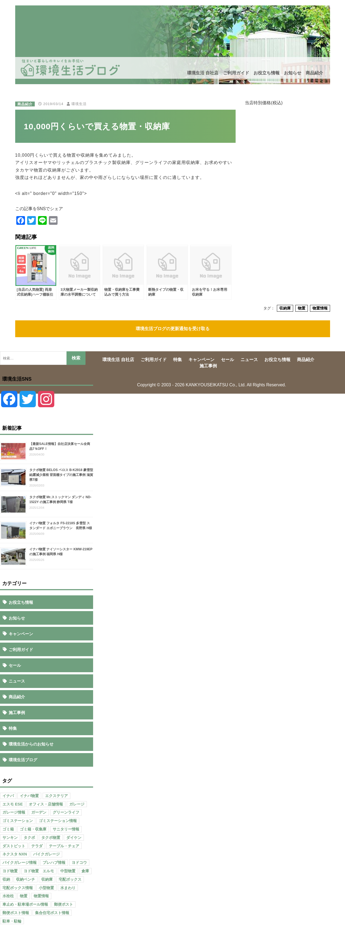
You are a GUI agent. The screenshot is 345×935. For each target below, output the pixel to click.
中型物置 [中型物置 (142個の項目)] (67, 871)
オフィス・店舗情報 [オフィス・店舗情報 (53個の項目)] (46, 804)
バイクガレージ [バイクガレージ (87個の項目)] (46, 854)
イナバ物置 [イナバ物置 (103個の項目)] (29, 796)
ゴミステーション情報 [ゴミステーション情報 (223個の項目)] (58, 821)
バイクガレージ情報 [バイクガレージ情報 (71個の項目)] (19, 862)
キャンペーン (21, 633)
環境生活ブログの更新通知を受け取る (173, 328)
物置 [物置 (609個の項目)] (23, 896)
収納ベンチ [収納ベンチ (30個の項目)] (25, 879)
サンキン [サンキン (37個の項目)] (10, 837)
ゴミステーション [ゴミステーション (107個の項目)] (17, 821)
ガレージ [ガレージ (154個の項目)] (76, 804)
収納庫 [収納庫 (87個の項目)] (47, 879)
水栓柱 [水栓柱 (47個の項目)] (8, 896)
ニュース (17, 681)
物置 (301, 308)
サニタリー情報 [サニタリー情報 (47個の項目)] (66, 829)
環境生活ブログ (23, 759)
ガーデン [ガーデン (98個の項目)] (38, 812)
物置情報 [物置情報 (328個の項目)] (41, 896)
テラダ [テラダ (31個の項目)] (37, 846)
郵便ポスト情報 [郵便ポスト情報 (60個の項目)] (15, 913)
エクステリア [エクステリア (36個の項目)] (56, 796)
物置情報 (320, 308)
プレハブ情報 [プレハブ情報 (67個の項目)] (54, 862)
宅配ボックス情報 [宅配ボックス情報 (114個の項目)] (17, 888)
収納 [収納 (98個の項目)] (6, 879)
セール (15, 665)
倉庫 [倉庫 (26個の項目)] (85, 871)
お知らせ (292, 73)
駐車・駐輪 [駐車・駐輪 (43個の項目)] (11, 921)
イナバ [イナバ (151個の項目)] (8, 796)
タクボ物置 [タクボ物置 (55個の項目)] (50, 837)
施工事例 (17, 712)
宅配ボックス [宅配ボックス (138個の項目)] (70, 879)
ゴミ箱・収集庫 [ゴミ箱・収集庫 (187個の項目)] (33, 829)
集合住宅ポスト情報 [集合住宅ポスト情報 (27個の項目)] (52, 913)
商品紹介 (314, 73)
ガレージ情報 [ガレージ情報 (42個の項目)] (13, 812)
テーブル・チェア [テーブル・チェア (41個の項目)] (64, 846)
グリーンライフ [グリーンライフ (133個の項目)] (66, 812)
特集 (13, 728)
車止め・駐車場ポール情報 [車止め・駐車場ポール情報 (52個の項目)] (25, 904)
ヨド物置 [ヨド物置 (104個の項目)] (10, 871)
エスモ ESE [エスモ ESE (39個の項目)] (12, 804)
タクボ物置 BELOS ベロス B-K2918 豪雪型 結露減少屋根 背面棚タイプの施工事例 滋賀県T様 (61, 475)
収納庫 (285, 308)
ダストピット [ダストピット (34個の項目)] (13, 846)
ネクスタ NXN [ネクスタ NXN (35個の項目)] (14, 854)
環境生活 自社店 (203, 73)
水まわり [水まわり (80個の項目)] (67, 888)
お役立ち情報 (267, 73)
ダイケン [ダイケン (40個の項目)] (73, 837)
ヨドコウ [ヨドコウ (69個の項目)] (79, 862)
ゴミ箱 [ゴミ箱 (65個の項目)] (8, 829)
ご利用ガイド (236, 73)
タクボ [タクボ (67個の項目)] (29, 837)
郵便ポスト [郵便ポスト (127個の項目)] (63, 904)
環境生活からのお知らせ (31, 744)
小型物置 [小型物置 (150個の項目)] (46, 888)
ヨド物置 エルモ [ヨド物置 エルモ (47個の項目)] (39, 871)
